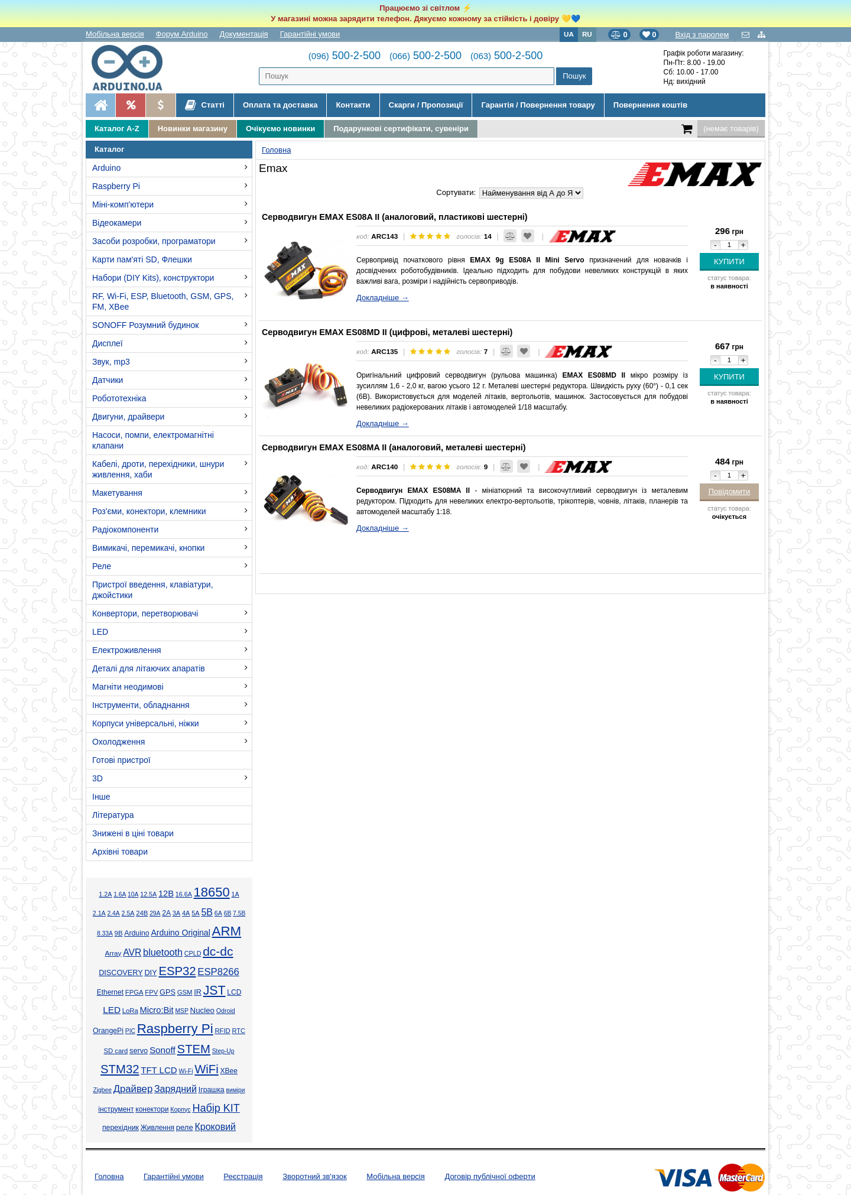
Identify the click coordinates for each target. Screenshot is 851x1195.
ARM (227, 931)
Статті (205, 105)
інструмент (116, 1109)
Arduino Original (180, 932)
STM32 (119, 1069)
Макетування (117, 493)
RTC (238, 1030)
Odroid (225, 1010)
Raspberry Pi (116, 186)
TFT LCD (159, 1070)
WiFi (206, 1069)
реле (184, 1127)
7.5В (239, 913)
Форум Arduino (182, 34)
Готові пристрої (121, 760)
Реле (101, 566)
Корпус (180, 1109)
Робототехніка (119, 398)
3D (97, 778)
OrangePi (108, 1031)
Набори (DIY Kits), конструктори (153, 277)
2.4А (114, 913)
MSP (181, 1011)
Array (113, 953)
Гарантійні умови (310, 34)
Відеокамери (116, 223)
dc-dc (218, 951)
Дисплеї (107, 343)
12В (166, 893)
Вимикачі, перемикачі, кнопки (148, 548)
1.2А (105, 894)
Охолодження (118, 741)
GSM (185, 992)
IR (198, 992)
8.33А (105, 933)
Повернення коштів (650, 104)
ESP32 (177, 971)
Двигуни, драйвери (128, 416)
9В (119, 933)
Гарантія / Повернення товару (538, 104)
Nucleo (202, 1010)
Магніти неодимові (128, 686)
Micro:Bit (157, 1010)
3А (176, 913)
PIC (130, 1031)
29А (155, 913)
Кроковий (215, 1127)
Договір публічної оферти (489, 1176)
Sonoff (163, 1050)
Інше (101, 796)
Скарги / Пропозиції (426, 104)
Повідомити (730, 491)
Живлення (157, 1127)
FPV (151, 992)
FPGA (134, 992)
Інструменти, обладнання (141, 705)
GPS (168, 992)
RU (587, 34)
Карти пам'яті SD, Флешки (142, 259)
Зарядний (175, 1089)
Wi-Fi (185, 1071)
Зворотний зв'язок (314, 1176)
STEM (193, 1049)
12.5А (148, 894)
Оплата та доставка (280, 104)
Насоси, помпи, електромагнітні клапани (153, 440)
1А (235, 894)
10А (133, 894)
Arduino (106, 168)
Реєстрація (242, 1176)
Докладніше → (382, 297)
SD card (115, 1050)
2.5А (127, 913)
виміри (235, 1090)
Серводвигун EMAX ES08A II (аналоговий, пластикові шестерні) (395, 217)
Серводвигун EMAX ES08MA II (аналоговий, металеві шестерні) (393, 447)
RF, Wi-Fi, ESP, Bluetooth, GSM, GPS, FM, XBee (162, 301)
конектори (151, 1109)
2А (166, 913)
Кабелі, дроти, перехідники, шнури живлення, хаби (158, 469)
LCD (234, 992)
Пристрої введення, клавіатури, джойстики (152, 590)
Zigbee (102, 1090)
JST (214, 990)
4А (186, 913)
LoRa (130, 1010)
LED (100, 632)
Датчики (107, 380)
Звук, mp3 (111, 361)
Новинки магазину (193, 128)
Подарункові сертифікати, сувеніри (401, 128)
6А (218, 913)
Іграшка (212, 1090)
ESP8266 (218, 972)
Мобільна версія (115, 34)
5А (195, 913)
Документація (244, 34)
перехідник (120, 1127)
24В (142, 913)
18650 (212, 892)
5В (207, 912)
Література (113, 815)
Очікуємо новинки (280, 128)
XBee (229, 1071)
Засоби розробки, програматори (154, 241)
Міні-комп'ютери (123, 204)
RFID (222, 1030)
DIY (150, 973)
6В (228, 913)
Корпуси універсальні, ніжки (145, 723)
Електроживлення (126, 650)
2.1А (99, 913)
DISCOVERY (121, 973)
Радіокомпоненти (125, 529)
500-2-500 (344, 55)
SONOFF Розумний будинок (145, 325)
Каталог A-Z (117, 128)
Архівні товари (120, 851)
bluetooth (163, 952)
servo (138, 1051)
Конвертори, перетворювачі (145, 613)
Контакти (353, 104)
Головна (109, 1176)
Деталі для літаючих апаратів (148, 668)
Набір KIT (215, 1108)
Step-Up (223, 1051)
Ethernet (110, 992)
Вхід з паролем (702, 34)
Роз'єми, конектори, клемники (149, 511)
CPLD (193, 953)
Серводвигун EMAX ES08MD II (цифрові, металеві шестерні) (387, 332)
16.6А (184, 894)
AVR (132, 952)
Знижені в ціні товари (133, 833)
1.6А (119, 894)
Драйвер (132, 1089)
